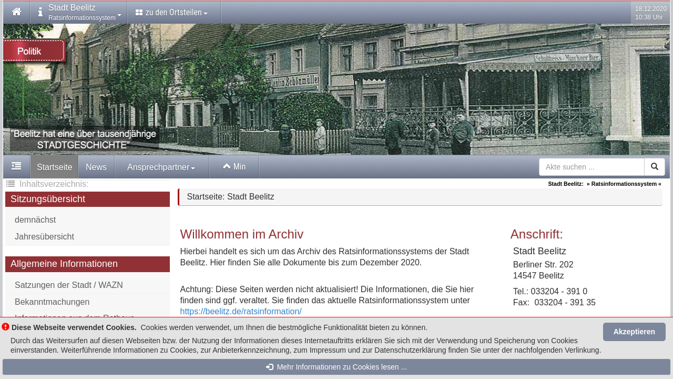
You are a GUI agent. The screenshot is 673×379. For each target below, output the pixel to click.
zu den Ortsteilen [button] (172, 12)
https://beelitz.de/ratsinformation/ (241, 311)
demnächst (35, 219)
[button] (16, 12)
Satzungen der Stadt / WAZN (69, 285)
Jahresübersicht (44, 236)
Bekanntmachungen (52, 301)
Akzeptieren (634, 331)
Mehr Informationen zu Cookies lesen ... (336, 367)
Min (234, 167)
